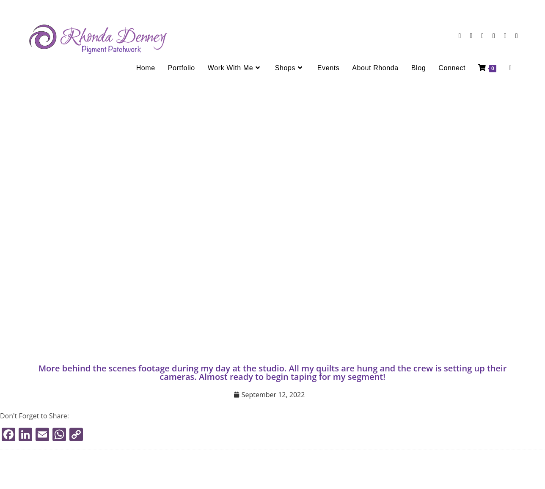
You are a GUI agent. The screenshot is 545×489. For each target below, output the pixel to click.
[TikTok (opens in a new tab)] (516, 35)
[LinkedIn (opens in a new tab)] (482, 35)
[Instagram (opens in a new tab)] (471, 35)
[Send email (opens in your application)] (505, 35)
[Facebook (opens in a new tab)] (460, 35)
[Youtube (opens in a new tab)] (493, 35)
